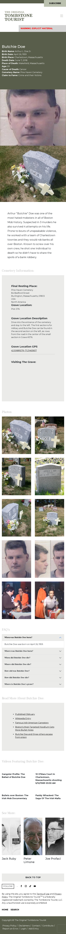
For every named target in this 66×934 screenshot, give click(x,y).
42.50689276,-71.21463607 (24, 350)
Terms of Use (42, 894)
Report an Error (10, 928)
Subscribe (55, 3)
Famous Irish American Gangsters (31, 723)
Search (15, 909)
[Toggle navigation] (62, 16)
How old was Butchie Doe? (17, 671)
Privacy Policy (9, 925)
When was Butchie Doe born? (18, 637)
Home (5, 909)
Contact (36, 925)
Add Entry (34, 928)
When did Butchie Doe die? (17, 657)
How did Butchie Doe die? (16, 677)
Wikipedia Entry (23, 718)
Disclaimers (24, 925)
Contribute (47, 925)
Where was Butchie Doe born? (18, 651)
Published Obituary (25, 714)
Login (23, 928)
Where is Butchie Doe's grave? (18, 684)
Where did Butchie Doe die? (17, 664)
